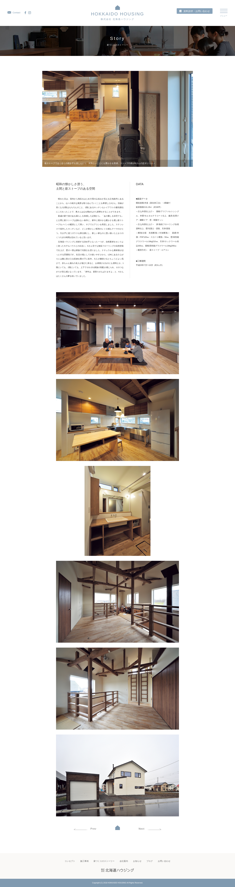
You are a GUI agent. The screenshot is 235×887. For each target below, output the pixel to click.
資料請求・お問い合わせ (196, 11)
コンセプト (70, 861)
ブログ (149, 861)
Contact (13, 12)
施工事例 (84, 861)
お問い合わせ (164, 861)
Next (150, 828)
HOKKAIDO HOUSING (117, 16)
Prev (85, 828)
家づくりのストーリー (104, 861)
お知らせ (137, 861)
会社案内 (124, 861)
